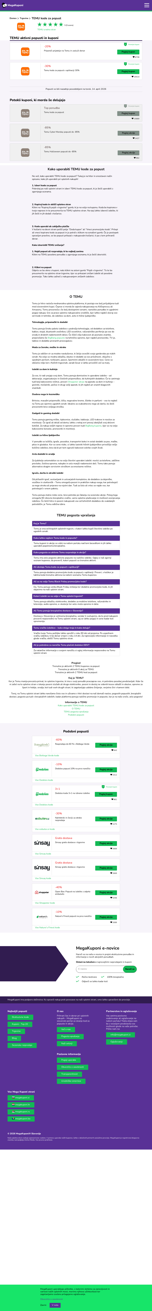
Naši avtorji (66, 1202)
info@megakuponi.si (120, 1193)
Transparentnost (69, 1232)
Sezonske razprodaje (22, 1204)
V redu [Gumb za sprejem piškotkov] (55, 1305)
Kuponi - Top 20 (20, 1183)
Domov (13, 18)
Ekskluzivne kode (20, 1176)
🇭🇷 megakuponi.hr (21, 1263)
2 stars (44, 25)
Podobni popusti (76, 873)
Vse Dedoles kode (44, 939)
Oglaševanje (116, 1200)
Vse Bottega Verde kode (47, 914)
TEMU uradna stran (46, 30)
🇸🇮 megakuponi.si (21, 1256)
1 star (39, 25)
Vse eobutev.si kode (45, 988)
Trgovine (24, 18)
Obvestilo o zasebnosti (72, 1225)
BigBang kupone (93, 584)
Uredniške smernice (71, 1239)
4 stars (55, 25)
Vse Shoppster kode (45, 1061)
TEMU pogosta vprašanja (76, 870)
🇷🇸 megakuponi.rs (21, 1270)
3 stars (49, 25)
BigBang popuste (56, 496)
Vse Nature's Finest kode (47, 1086)
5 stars (60, 25)
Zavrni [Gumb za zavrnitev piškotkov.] (43, 1305)
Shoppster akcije (76, 540)
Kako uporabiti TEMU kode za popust (76, 864)
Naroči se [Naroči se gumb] (130, 1127)
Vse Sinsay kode (43, 1012)
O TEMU (76, 867)
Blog (14, 1197)
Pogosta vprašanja (70, 1195)
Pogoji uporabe (68, 1218)
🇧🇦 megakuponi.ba (21, 1277)
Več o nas (66, 1188)
